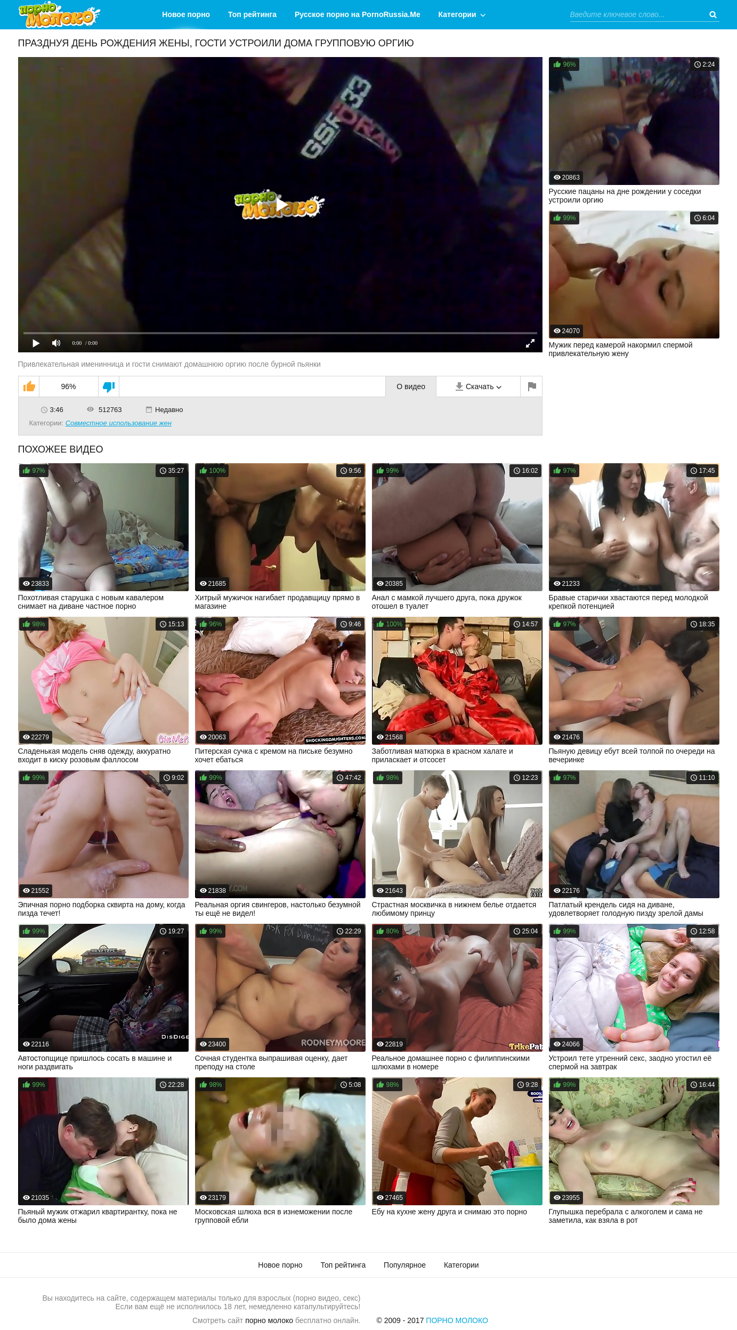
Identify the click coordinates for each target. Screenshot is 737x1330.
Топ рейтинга (252, 14)
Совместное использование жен (119, 423)
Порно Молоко (457, 1320)
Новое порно (186, 14)
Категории (457, 14)
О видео (410, 386)
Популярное (405, 1265)
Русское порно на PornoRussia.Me (357, 14)
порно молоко (269, 1320)
